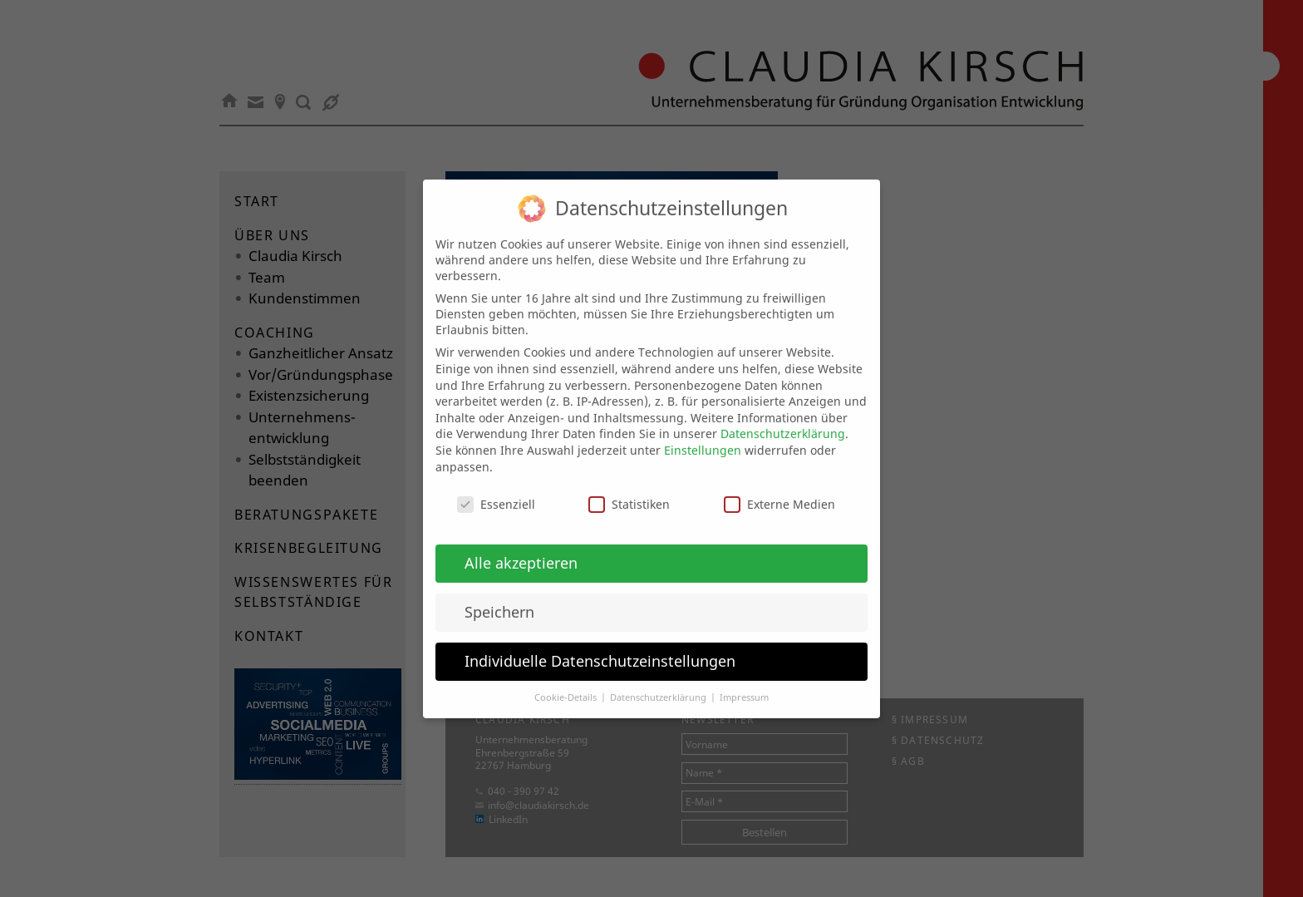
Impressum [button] (744, 682)
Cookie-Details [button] (566, 682)
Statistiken (629, 489)
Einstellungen (702, 434)
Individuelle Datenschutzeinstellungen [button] (600, 645)
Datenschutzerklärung (782, 418)
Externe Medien (779, 489)
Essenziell (496, 489)
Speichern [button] (499, 596)
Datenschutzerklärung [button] (659, 682)
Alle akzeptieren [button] (521, 547)
